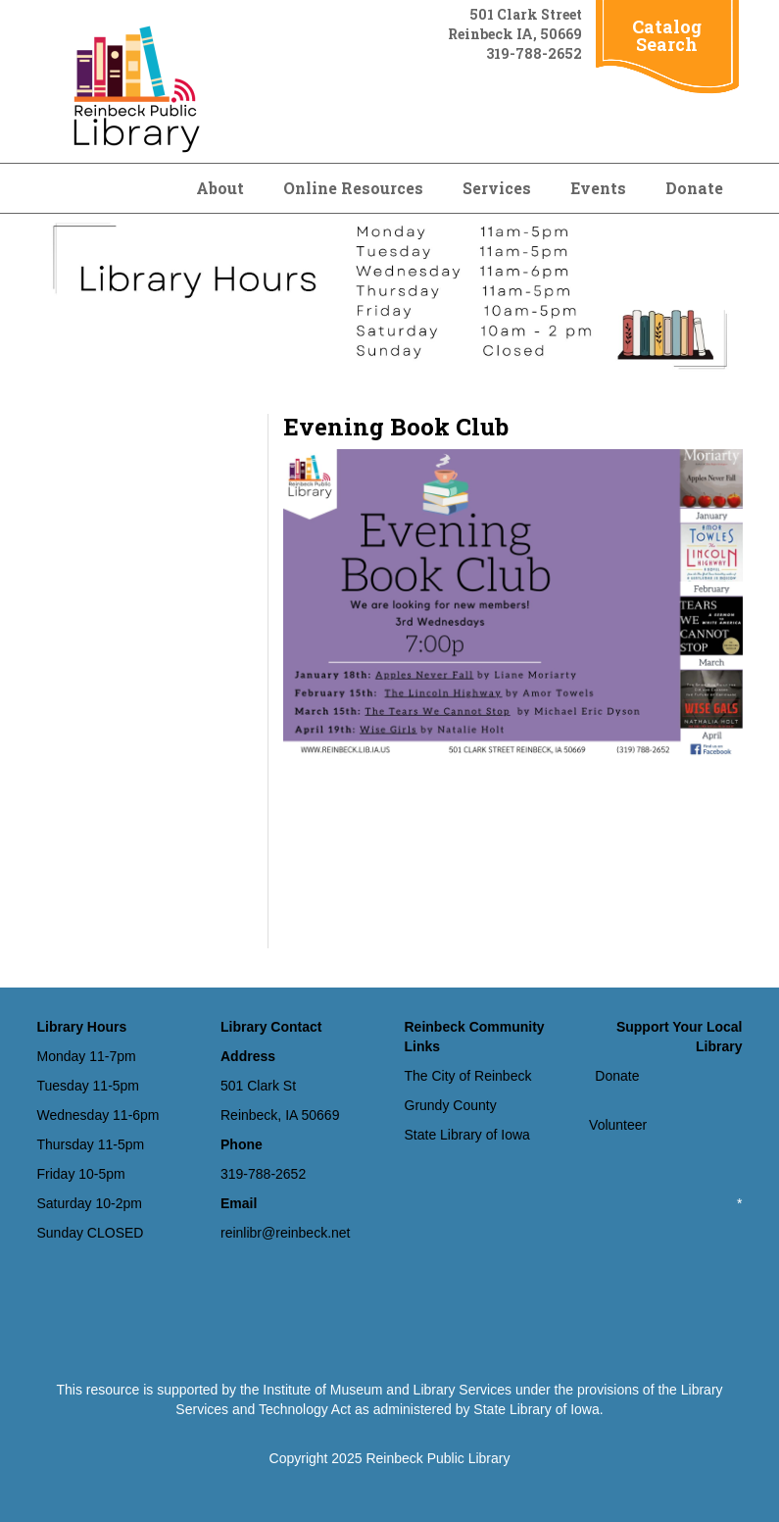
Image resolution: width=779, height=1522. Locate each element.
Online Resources (353, 188)
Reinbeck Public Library (437, 1458)
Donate (694, 188)
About (220, 188)
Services (497, 188)
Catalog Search (667, 35)
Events (598, 188)
